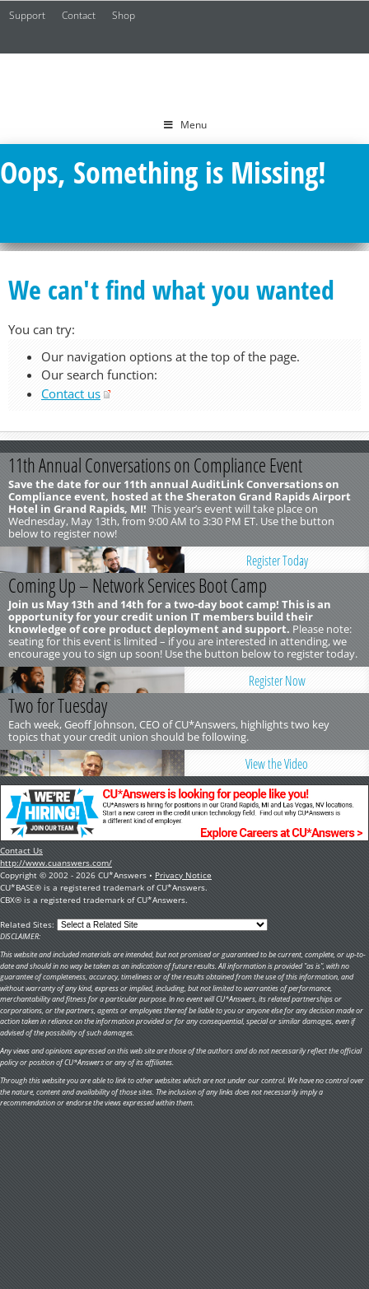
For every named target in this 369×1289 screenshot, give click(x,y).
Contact (79, 15)
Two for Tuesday (57, 705)
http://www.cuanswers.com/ (56, 862)
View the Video (276, 764)
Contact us (70, 393)
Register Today (277, 560)
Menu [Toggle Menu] (185, 125)
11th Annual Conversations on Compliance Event (155, 465)
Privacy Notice (183, 875)
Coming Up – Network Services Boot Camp (137, 585)
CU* (184, 80)
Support (27, 15)
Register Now (277, 681)
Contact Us (21, 850)
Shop (123, 15)
